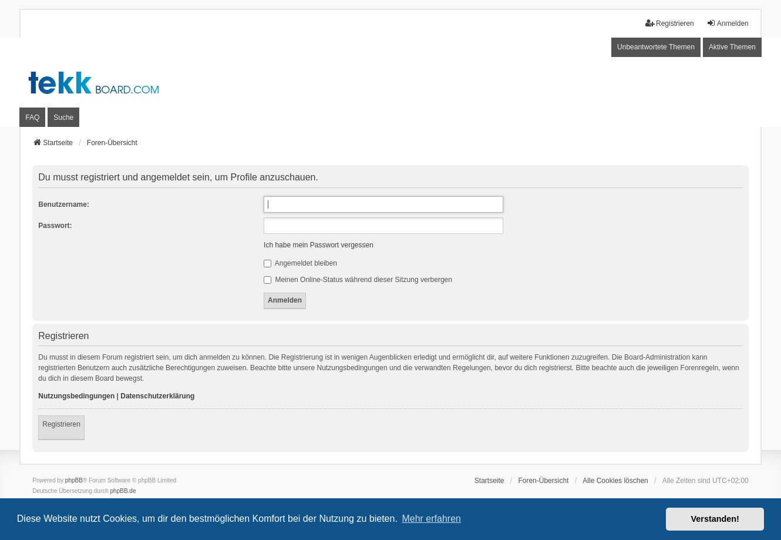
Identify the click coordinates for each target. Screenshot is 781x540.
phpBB (74, 480)
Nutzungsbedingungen (76, 396)
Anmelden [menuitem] (727, 23)
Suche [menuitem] (63, 117)
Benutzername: (63, 204)
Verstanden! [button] (715, 519)
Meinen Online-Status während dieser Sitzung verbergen (358, 280)
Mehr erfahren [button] (431, 519)
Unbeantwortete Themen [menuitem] (656, 47)
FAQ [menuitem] (32, 117)
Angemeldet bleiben (300, 263)
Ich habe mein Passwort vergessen (318, 245)
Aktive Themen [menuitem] (732, 47)
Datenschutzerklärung (157, 396)
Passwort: (55, 226)
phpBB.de (123, 491)
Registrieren (61, 424)
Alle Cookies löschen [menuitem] (615, 481)
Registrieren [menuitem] (669, 23)
